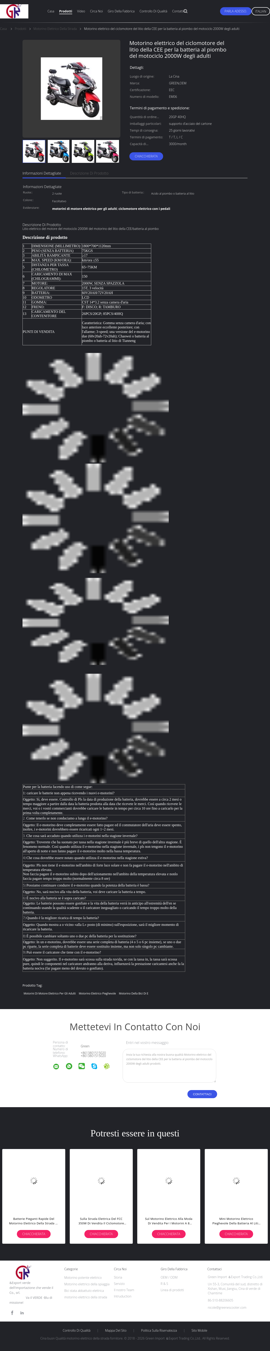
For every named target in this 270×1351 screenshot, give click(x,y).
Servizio (119, 1283)
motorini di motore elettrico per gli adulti (50, 993)
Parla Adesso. (236, 11)
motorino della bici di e (133, 993)
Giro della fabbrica (121, 11)
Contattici (179, 11)
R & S (164, 1283)
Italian (260, 11)
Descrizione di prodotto (89, 173)
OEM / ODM (169, 1277)
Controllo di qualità (153, 11)
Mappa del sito (115, 1330)
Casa (50, 11)
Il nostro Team (124, 1290)
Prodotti (65, 11)
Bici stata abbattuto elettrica (84, 1290)
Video (81, 11)
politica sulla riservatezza (159, 1330)
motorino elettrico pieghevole (97, 993)
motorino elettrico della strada (85, 1297)
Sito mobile (199, 1330)
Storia (118, 1277)
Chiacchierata (146, 156)
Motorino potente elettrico (83, 1277)
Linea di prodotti (172, 1290)
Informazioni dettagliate (41, 173)
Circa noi (96, 11)
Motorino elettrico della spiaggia (87, 1284)
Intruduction (122, 1296)
